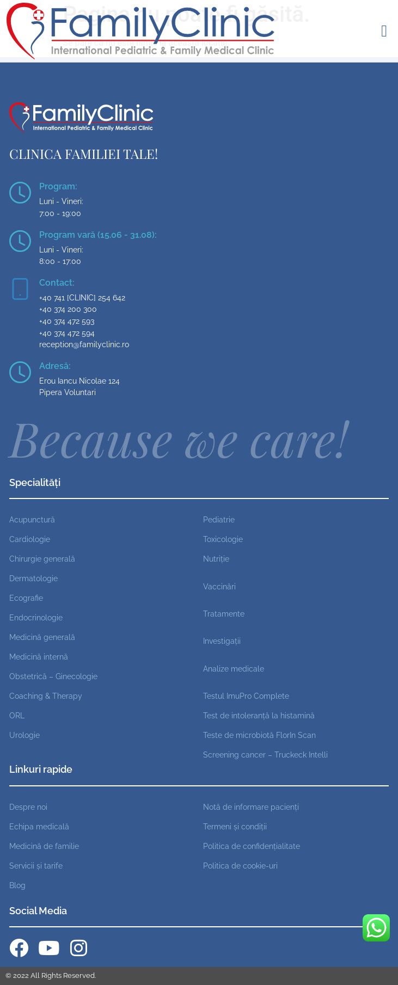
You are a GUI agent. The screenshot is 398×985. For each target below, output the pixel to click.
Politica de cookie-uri (240, 865)
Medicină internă (38, 656)
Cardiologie (29, 539)
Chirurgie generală (42, 558)
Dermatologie (33, 578)
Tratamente (223, 613)
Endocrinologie (36, 617)
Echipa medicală (39, 826)
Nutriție (216, 558)
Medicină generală (42, 637)
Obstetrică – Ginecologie (53, 676)
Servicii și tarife (36, 865)
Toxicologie (223, 539)
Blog (17, 885)
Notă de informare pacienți (251, 806)
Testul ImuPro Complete (246, 695)
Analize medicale (233, 668)
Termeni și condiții (235, 826)
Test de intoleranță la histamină (259, 715)
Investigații (222, 640)
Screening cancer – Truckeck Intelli (265, 754)
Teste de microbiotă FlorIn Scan (259, 735)
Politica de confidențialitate (251, 846)
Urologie (24, 735)
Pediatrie (219, 519)
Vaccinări (219, 586)
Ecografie (26, 597)
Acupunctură (32, 519)
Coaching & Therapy (45, 695)
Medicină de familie (44, 846)
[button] (384, 31)
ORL (17, 715)
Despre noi (28, 806)
